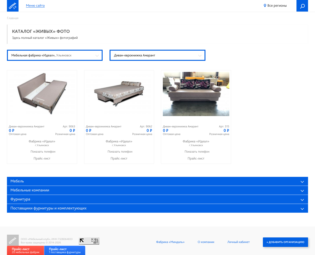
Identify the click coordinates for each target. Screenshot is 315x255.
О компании (206, 242)
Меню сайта (35, 6)
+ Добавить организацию (285, 242)
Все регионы (277, 5)
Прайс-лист (42, 158)
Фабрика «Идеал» (42, 143)
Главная (13, 18)
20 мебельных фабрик (25, 250)
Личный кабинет (238, 242)
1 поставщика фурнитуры (65, 250)
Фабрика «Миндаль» (170, 242)
